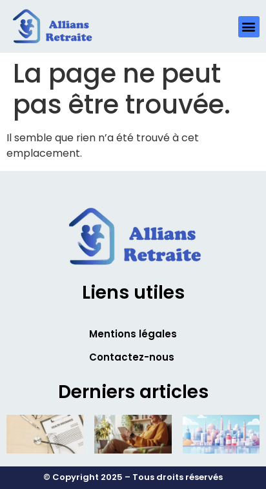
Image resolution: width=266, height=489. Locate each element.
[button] (249, 26)
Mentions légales (133, 334)
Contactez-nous (131, 357)
